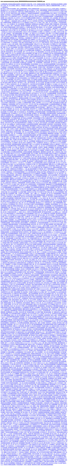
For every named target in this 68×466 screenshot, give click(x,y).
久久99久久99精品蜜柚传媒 (17, 10)
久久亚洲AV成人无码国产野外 (52, 266)
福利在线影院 (15, 299)
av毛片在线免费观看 (6, 309)
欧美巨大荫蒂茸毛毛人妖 (12, 296)
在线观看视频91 (21, 155)
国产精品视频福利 (32, 128)
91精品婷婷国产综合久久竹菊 (30, 41)
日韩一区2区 (63, 133)
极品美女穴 (54, 61)
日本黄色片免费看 (21, 282)
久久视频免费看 (12, 88)
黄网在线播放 (37, 196)
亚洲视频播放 (41, 306)
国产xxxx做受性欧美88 (29, 245)
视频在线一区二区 (32, 19)
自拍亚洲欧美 (18, 107)
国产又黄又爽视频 (15, 61)
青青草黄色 (16, 67)
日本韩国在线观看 (51, 341)
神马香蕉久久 (49, 387)
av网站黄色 (8, 460)
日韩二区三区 (8, 418)
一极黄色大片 (49, 107)
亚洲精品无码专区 (19, 386)
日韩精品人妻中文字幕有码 (24, 127)
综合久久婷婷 (50, 353)
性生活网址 (21, 47)
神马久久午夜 (47, 242)
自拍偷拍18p (32, 327)
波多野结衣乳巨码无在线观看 (55, 358)
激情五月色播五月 (54, 153)
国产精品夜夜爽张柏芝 (21, 122)
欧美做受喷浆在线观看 (56, 185)
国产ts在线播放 (53, 261)
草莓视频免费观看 (17, 309)
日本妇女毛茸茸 (42, 19)
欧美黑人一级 (6, 427)
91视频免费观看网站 (23, 424)
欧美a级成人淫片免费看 (11, 36)
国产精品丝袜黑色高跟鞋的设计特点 (20, 372)
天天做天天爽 (29, 195)
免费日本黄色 (51, 393)
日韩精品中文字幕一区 (32, 164)
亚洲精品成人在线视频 (38, 24)
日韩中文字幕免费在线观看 (33, 76)
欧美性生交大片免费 (14, 218)
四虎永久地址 (25, 247)
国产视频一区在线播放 (43, 135)
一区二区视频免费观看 (20, 219)
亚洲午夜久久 (23, 373)
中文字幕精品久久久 (19, 255)
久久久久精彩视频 (29, 70)
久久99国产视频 (22, 192)
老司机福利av (50, 95)
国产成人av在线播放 (34, 307)
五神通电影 (14, 239)
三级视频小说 (58, 430)
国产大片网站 (35, 153)
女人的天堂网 (31, 199)
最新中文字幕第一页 (60, 65)
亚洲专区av (29, 93)
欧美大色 (29, 219)
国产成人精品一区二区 (29, 165)
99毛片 (25, 31)
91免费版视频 (60, 145)
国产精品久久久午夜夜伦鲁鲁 (11, 65)
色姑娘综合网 (30, 101)
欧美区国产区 (9, 51)
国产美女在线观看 (26, 230)
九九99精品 (52, 276)
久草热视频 (21, 326)
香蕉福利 (58, 19)
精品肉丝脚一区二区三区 (22, 235)
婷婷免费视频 (63, 438)
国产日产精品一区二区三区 (13, 266)
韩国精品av (46, 79)
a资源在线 (3, 44)
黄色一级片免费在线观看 (38, 387)
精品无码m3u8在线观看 (17, 404)
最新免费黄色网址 (17, 379)
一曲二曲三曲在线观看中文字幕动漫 (33, 168)
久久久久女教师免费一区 (60, 176)
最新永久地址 (40, 34)
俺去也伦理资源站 (40, 107)
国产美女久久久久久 (47, 233)
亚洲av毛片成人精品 (39, 55)
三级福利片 (61, 247)
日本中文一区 (40, 155)
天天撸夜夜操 (56, 55)
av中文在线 (54, 47)
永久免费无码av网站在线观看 (19, 293)
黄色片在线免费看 (27, 53)
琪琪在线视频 (45, 139)
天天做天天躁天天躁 (19, 225)
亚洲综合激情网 (35, 275)
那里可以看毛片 (7, 201)
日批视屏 (64, 45)
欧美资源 (35, 21)
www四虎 (56, 333)
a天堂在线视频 (5, 178)
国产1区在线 (25, 14)
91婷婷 (17, 75)
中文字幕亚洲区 (54, 98)
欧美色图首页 (43, 132)
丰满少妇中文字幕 (10, 122)
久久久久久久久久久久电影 (57, 11)
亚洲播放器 (9, 312)
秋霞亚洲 (44, 239)
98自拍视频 (63, 289)
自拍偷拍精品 (49, 195)
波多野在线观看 (29, 255)
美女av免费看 (39, 335)
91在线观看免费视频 (54, 104)
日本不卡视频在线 (27, 90)
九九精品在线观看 (54, 135)
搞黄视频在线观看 (17, 144)
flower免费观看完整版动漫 (38, 187)
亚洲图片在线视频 (50, 38)
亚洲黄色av (63, 8)
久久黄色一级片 (41, 22)
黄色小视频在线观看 (24, 450)
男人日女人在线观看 (54, 344)
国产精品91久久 (50, 430)
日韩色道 (23, 358)
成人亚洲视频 (34, 410)
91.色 (54, 68)
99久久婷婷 (23, 110)
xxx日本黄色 (38, 176)
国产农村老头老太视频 (59, 389)
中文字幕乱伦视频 (14, 136)
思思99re (12, 173)
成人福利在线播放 (55, 179)
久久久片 (18, 101)
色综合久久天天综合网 (42, 182)
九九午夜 (53, 198)
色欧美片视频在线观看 (10, 27)
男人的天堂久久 (52, 432)
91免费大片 (15, 176)
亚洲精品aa (47, 346)
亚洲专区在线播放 (31, 182)
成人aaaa (37, 14)
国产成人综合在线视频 (45, 110)
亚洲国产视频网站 (59, 278)
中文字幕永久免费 (29, 204)
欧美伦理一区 (4, 64)
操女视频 (28, 113)
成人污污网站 (4, 235)
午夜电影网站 (12, 104)
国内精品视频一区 (49, 312)
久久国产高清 (54, 58)
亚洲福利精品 (63, 55)
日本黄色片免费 (58, 150)
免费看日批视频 (54, 450)
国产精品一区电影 (42, 59)
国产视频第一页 (35, 407)
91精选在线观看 (57, 27)
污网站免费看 (36, 130)
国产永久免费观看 (50, 116)
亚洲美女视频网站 (60, 148)
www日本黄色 (32, 415)
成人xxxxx (59, 427)
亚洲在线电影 (29, 304)
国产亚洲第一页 (11, 241)
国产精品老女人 (10, 358)
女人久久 (29, 21)
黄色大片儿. (57, 107)
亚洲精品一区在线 (28, 59)
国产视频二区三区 (37, 53)
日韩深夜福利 (17, 420)
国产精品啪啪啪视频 (6, 176)
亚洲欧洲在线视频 (28, 456)
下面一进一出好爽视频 (16, 133)
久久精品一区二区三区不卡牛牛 (44, 389)
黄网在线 (42, 447)
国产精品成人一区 (35, 25)
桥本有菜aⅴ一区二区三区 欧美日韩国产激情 (41, 452)
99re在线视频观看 (39, 273)
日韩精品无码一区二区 (44, 185)
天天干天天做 (22, 113)
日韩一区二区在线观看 (28, 132)
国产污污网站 (39, 78)
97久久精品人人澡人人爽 (37, 343)
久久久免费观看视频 (44, 115)
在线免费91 (25, 16)
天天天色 (31, 14)
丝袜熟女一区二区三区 (10, 279)
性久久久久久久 (37, 42)
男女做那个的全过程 (17, 258)
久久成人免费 (53, 225)
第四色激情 (34, 341)
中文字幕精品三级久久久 (54, 304)
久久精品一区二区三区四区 (19, 229)
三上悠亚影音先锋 (61, 21)
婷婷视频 (46, 276)
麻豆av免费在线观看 (59, 324)
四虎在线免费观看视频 (11, 415)
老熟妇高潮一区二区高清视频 (32, 47)
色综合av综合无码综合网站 (15, 31)
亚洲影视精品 (9, 132)
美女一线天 (61, 51)
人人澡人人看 (10, 44)
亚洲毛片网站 (50, 256)
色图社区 (3, 115)
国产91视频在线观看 (6, 22)
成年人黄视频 (24, 73)
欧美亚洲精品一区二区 (25, 28)
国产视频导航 (43, 378)
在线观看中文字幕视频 (12, 389)
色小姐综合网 (58, 147)
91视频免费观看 (5, 245)
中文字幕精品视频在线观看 (40, 175)
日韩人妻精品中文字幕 (35, 444)
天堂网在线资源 (9, 225)
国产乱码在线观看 (17, 59)
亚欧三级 (36, 330)
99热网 (6, 53)
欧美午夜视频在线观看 (39, 195)
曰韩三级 (46, 98)
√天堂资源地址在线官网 (16, 275)
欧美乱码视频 (28, 42)
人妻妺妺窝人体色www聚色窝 (19, 21)
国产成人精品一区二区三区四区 (46, 156)
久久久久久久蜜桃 (29, 116)
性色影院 (40, 85)
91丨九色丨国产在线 (30, 138)
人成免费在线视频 (26, 453)
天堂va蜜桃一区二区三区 (35, 259)
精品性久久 (39, 18)
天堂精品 (25, 321)
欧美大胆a (60, 62)
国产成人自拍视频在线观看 (41, 104)
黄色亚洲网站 (32, 34)
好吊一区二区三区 (13, 298)
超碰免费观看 (25, 125)
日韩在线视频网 (26, 341)
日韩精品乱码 (23, 210)
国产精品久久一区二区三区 (39, 93)
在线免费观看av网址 (44, 41)
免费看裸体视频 (18, 165)
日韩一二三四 (13, 347)
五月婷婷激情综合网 (51, 145)
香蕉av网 (17, 99)
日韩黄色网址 (7, 253)
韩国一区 (16, 112)
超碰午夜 (9, 205)
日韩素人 (42, 381)
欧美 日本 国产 (45, 91)
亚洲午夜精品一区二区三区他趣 (44, 27)
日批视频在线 (60, 296)
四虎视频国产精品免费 (25, 443)
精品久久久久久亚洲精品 (38, 33)
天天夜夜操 (59, 105)
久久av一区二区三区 (19, 261)
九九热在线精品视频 (37, 162)
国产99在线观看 (14, 28)
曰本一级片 (7, 128)
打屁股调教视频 (44, 269)
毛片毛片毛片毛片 (60, 95)
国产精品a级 (54, 51)
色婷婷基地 (46, 18)
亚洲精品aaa (29, 142)
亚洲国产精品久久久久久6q (13, 153)
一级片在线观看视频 (30, 61)
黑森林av (45, 105)
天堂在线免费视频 (29, 213)
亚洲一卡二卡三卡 (15, 207)
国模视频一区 (53, 406)
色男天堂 (18, 330)
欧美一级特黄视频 (15, 292)
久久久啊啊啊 (15, 373)
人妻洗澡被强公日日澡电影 (53, 67)
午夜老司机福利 (58, 290)
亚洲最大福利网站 (37, 244)
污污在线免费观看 (62, 61)
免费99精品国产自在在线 (46, 379)
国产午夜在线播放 (50, 327)
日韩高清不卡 (25, 84)
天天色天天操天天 (27, 286)
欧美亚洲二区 (24, 30)
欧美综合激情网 (52, 81)
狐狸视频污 (7, 209)
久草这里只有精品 (5, 91)
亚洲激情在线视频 (14, 93)
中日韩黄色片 (14, 113)
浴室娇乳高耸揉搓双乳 (54, 10)
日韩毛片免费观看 (45, 201)
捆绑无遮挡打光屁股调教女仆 (17, 179)
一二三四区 (19, 135)
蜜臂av (8, 138)
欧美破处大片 (6, 61)
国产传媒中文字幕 (56, 349)
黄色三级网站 (57, 36)
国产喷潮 (3, 59)
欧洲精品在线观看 (13, 447)
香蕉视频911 (53, 335)
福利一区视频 (13, 139)
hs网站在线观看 (39, 161)
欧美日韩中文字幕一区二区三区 (41, 45)
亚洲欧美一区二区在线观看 (17, 24)
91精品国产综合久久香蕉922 (44, 230)
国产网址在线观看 (22, 139)
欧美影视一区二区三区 (57, 400)
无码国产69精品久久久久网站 (36, 292)
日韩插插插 (46, 53)
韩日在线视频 (48, 205)
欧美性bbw (31, 139)
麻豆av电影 (28, 225)
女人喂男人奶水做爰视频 (10, 105)
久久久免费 (34, 420)
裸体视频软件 (59, 50)
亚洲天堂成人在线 (15, 13)
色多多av (65, 125)
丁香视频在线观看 (26, 153)
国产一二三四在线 (42, 252)
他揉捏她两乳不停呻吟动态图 (8, 321)
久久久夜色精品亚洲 (18, 70)
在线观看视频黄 (23, 39)
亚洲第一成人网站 (43, 393)
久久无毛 (40, 105)
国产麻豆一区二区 (23, 447)
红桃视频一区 (45, 359)
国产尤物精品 (32, 39)
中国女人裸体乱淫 (62, 225)
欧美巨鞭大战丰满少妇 (58, 221)
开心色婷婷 (10, 112)
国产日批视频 (37, 358)
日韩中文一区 (54, 130)
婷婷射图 (28, 355)
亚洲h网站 (5, 98)
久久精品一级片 (9, 25)
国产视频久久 (48, 84)
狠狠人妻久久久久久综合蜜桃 (30, 258)
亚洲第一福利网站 (36, 102)
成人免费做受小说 (27, 130)
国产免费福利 (4, 73)
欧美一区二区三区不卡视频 (17, 306)
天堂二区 (11, 53)
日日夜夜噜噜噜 (41, 184)
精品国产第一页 (59, 386)
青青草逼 (23, 99)
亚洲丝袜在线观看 (36, 355)
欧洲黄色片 (24, 13)
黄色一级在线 (27, 464)
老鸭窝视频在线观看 (31, 435)
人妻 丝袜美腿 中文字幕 (49, 50)
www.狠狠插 (41, 150)
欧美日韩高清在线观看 (47, 395)
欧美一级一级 (47, 198)
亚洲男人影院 (30, 176)
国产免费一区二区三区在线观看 (9, 47)
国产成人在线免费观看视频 (56, 53)
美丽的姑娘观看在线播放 (11, 189)
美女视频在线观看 (40, 253)
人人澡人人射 (23, 65)
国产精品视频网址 (41, 415)
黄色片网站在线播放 (37, 284)
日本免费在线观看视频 (16, 152)
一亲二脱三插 (44, 247)
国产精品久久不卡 (17, 158)
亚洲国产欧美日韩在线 (28, 330)
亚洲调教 (17, 438)
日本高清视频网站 (5, 141)
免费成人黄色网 (20, 401)
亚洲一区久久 (22, 212)
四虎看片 (62, 401)
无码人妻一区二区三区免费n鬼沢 (14, 96)
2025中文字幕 (26, 133)
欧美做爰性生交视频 (58, 102)
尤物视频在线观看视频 (44, 412)
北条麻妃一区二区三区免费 (30, 167)
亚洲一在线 (22, 75)
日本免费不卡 (8, 353)
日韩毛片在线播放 (31, 99)
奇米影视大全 (22, 112)
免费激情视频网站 (45, 406)
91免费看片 (52, 444)
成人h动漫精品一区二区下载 (29, 156)
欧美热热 (61, 98)
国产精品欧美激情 (47, 212)
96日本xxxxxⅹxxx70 (18, 278)
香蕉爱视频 (49, 418)
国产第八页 (20, 321)
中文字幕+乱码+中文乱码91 (10, 339)
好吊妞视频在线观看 (47, 16)
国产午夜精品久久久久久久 (21, 350)
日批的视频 (11, 81)
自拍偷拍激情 (34, 87)
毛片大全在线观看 (12, 192)
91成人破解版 (57, 366)
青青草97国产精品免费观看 (25, 310)
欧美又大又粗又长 (22, 406)
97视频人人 (30, 358)
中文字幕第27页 (53, 44)
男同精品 (45, 370)
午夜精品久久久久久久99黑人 (47, 14)
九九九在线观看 (45, 11)
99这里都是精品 (39, 278)
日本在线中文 (44, 25)
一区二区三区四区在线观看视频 (27, 383)
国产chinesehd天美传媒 (57, 201)
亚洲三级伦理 (45, 42)
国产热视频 (47, 295)
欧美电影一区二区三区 (14, 73)
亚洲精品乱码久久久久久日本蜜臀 (45, 141)
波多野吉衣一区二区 (55, 41)
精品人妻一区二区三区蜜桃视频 (55, 192)
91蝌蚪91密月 (18, 175)
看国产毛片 (54, 381)
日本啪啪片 (49, 55)
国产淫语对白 (25, 159)
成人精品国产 (30, 161)
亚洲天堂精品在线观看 (55, 359)
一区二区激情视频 (37, 62)
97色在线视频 (42, 255)
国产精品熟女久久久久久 (36, 232)
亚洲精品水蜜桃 (51, 19)
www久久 (51, 96)
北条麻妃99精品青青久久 (60, 196)
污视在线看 (17, 25)
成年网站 (56, 133)
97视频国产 (44, 173)
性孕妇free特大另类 (59, 350)
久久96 (45, 161)
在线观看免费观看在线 (23, 403)
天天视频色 (15, 142)
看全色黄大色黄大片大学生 (55, 159)
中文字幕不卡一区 (11, 195)
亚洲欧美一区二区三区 (45, 339)
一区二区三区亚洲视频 (59, 281)
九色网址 (40, 108)
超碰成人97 (45, 261)
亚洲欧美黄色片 (51, 190)
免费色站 (55, 90)
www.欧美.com (18, 430)
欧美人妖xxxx (19, 364)
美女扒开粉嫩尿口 (32, 85)
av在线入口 (32, 253)
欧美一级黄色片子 (13, 409)
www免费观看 (26, 187)
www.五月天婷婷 (37, 301)
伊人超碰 (6, 236)
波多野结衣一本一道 (13, 456)
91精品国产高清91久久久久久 (55, 219)
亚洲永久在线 (11, 333)
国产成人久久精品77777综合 (31, 10)
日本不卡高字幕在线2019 (13, 190)
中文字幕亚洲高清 (62, 175)
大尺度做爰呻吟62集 (57, 181)
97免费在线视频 (5, 119)
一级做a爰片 (7, 21)
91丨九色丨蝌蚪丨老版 (33, 406)
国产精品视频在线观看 (55, 269)
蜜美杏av (58, 165)
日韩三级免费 (58, 378)
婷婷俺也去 (6, 349)
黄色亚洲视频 (8, 326)
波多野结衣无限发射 (57, 313)
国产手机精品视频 (36, 281)
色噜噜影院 (28, 24)
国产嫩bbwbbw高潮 (48, 71)
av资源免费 (10, 67)
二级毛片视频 (45, 225)
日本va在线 (20, 45)
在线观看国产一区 (29, 386)
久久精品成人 (12, 249)
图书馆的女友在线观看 (29, 107)
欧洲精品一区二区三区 (34, 122)
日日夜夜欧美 (12, 204)
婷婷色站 (38, 91)
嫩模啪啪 (43, 152)
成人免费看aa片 (63, 58)
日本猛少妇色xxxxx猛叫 (32, 110)
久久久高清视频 (9, 375)
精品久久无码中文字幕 (21, 19)
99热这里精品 (48, 87)
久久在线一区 (44, 76)
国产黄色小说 (59, 187)
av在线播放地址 (19, 352)
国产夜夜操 (32, 335)
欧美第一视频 (18, 44)
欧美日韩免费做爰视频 (39, 88)
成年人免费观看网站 (22, 8)
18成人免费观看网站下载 (59, 202)
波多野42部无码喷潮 (57, 110)
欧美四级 (5, 447)
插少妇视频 (64, 366)
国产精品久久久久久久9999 (36, 30)
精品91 (21, 427)
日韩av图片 (49, 33)
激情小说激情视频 (37, 296)
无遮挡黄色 (18, 307)
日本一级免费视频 (14, 441)
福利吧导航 (56, 401)
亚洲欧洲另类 (47, 30)
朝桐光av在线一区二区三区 (16, 367)
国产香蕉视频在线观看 (57, 85)
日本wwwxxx (4, 45)
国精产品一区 (36, 201)
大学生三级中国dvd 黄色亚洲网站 (38, 36)
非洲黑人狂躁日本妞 (36, 127)
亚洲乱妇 (33, 404)
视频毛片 (33, 302)
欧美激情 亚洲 (51, 435)
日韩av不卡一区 (38, 44)
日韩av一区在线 (48, 299)
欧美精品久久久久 (57, 73)
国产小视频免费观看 (49, 168)
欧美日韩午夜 (22, 312)
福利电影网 (53, 384)
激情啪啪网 (40, 347)
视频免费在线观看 (50, 121)
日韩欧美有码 (12, 102)
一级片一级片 (33, 347)
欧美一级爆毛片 (53, 309)
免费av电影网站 (52, 449)
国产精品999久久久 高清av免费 (25, 239)
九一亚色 (19, 453)
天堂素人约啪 (41, 67)
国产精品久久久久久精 (37, 270)
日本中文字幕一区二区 (14, 30)
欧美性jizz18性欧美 (53, 59)
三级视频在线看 (31, 81)
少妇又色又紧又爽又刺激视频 (50, 259)
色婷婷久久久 (59, 210)
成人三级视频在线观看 (35, 361)
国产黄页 (61, 18)
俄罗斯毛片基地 (36, 464)
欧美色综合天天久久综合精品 (42, 101)
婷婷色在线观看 (57, 446)
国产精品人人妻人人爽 (24, 82)
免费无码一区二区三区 (39, 38)
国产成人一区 (62, 173)
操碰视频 (54, 339)
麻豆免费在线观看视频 (18, 116)
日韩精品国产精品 (49, 155)
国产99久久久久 (43, 440)
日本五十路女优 (33, 393)
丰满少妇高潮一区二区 (57, 267)
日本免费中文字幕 (45, 47)
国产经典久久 (27, 404)
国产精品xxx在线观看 (49, 78)
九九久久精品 (58, 141)
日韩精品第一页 (63, 307)
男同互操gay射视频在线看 (7, 175)
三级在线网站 (39, 236)
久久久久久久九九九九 (46, 8)
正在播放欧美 (30, 262)
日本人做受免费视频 (29, 332)
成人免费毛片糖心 (22, 105)
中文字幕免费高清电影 (10, 101)
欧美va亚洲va (56, 8)
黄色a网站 (41, 87)
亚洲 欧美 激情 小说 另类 (49, 296)
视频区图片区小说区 (34, 73)
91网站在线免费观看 (6, 56)
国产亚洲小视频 (7, 82)
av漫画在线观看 (5, 62)
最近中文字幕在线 (39, 70)
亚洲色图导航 (47, 310)
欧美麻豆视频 (17, 132)
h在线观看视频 (40, 61)
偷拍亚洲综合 (49, 306)
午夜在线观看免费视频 (50, 21)
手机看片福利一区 (46, 326)
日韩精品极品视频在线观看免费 (46, 65)
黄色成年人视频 (60, 444)
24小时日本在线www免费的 (35, 242)
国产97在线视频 (41, 341)
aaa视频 (37, 279)
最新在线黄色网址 (58, 167)
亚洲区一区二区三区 (13, 304)
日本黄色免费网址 (16, 14)
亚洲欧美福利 (32, 390)
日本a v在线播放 (54, 18)
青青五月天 (11, 19)
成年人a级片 (54, 315)
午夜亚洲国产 (20, 464)
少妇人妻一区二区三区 (17, 141)
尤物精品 (6, 218)
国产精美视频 (60, 34)
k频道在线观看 (43, 124)
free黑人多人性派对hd (48, 420)
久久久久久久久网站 (47, 102)
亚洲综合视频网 (59, 156)
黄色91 (52, 298)
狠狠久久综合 (7, 452)
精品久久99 (37, 304)
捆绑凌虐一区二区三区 (37, 346)
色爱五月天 (63, 10)
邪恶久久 (61, 30)
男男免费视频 (13, 398)
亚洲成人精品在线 (32, 158)
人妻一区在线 (22, 176)
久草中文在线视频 (32, 31)
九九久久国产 (35, 229)
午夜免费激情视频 (51, 112)
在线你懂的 (58, 122)
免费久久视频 (29, 145)
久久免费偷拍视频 (43, 309)
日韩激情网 (50, 36)
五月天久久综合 (53, 463)
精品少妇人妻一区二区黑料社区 (20, 56)
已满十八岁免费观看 (47, 281)
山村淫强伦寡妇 (24, 67)
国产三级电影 (7, 33)
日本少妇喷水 (27, 352)
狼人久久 (39, 238)
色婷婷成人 (49, 323)
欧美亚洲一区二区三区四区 (35, 68)
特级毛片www (13, 346)
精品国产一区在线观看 (7, 338)
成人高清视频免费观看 (12, 233)
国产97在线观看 (10, 193)
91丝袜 (63, 112)
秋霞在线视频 (15, 460)
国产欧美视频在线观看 (46, 218)
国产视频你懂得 (12, 45)
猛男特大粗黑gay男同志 (17, 281)
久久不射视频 (6, 133)
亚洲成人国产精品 (41, 172)
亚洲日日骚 (4, 192)
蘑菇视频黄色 (36, 152)
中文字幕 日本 (22, 189)
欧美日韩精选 (59, 121)
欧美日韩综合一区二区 (21, 68)
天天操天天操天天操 (31, 215)
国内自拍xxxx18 (53, 76)
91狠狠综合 (31, 71)
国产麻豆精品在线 (35, 159)
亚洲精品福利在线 (21, 262)
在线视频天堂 (29, 38)
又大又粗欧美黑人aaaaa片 (15, 16)
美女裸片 (48, 443)
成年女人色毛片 (5, 363)
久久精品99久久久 (59, 232)
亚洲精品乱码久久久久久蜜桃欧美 (21, 22)
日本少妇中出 (17, 79)
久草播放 (48, 253)
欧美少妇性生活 (24, 91)
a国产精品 (29, 329)
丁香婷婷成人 (21, 38)
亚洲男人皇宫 (52, 105)
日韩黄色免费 (18, 198)
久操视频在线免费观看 (21, 85)
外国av (22, 61)
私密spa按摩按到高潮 (33, 8)
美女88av (21, 452)
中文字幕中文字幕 (42, 192)
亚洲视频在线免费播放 (14, 221)
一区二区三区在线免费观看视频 (20, 253)
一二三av (40, 198)
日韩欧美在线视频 (23, 389)
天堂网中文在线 (49, 150)
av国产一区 (25, 390)
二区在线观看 (47, 85)
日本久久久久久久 (37, 225)
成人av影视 (22, 93)
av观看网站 (48, 204)
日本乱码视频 (26, 410)
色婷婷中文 (56, 338)
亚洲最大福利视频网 (43, 189)
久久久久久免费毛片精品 (38, 119)
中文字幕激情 (31, 78)
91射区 (24, 158)
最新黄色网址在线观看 (42, 81)
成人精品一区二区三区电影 (18, 435)
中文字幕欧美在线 (22, 88)
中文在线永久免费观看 (23, 264)
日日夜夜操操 (24, 396)
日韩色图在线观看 (28, 115)
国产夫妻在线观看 (15, 62)
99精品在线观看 (14, 427)
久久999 (28, 381)
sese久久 (64, 319)
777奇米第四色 (24, 438)
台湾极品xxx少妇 (52, 383)
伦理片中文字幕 (41, 128)
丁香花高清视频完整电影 (11, 432)
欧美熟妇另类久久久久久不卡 (53, 227)
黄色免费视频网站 (26, 64)
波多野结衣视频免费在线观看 (56, 318)
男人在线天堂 (47, 347)
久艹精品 (48, 267)
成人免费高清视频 (40, 165)
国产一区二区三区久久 (29, 51)
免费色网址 (47, 349)
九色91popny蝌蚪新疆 (26, 190)
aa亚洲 (35, 59)
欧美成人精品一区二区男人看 (42, 48)
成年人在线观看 (33, 67)
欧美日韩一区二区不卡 (37, 28)
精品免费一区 (28, 326)
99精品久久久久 (41, 363)
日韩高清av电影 (59, 152)
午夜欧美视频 (61, 381)
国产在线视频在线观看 (51, 70)
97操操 (9, 212)
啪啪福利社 (62, 363)
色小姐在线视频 (26, 430)
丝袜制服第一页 (23, 318)
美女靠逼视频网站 (30, 236)
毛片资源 (55, 138)
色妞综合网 (58, 407)
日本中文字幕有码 (60, 82)
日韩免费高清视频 (45, 13)
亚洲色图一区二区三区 (48, 176)
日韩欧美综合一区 (35, 221)
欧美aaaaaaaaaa (46, 179)
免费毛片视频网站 (54, 136)
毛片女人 (3, 130)
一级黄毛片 (44, 196)
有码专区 (13, 453)
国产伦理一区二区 (55, 289)
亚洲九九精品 (52, 367)
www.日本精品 (47, 28)
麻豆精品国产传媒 (27, 144)
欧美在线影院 (11, 259)
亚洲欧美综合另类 (24, 361)
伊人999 (4, 202)
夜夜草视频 (54, 343)
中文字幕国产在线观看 (58, 33)
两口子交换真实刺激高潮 (12, 252)
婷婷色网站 (7, 306)
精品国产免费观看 (25, 25)
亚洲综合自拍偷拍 (21, 124)
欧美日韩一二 (15, 212)
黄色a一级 (26, 327)
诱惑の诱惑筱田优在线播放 (22, 95)
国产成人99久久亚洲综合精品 (28, 184)
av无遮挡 (52, 139)
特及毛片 (39, 420)
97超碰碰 (46, 34)
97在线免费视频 (27, 375)
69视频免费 (18, 366)
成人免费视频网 (53, 404)
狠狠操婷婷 (51, 133)
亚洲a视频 (46, 344)
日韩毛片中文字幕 (32, 192)
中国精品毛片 (49, 401)
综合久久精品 (8, 335)
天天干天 (23, 18)
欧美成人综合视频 (39, 349)
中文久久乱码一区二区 (26, 336)
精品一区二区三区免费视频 (18, 315)
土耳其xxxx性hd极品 (9, 85)
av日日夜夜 (15, 318)
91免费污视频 (56, 75)
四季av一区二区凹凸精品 (17, 48)
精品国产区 (31, 121)
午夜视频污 (50, 415)
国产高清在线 (44, 122)
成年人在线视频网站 (9, 75)
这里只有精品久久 (21, 27)
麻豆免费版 (43, 113)
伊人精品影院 (18, 53)
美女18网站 (31, 55)
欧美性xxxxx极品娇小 (55, 144)
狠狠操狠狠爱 (50, 128)
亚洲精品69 (25, 313)
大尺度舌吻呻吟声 (13, 185)
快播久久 (15, 326)
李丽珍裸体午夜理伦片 (49, 108)
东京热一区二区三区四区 (32, 319)
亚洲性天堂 (27, 87)
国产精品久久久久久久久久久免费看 (16, 161)
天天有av (10, 41)
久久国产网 (13, 364)
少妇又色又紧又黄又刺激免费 (58, 361)
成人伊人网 (42, 443)
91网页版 (42, 267)
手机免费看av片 (57, 387)
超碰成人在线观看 (56, 396)
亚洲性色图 (47, 61)
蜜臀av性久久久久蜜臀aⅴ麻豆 (14, 130)
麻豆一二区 (35, 373)
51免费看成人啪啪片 (37, 461)
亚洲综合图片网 (30, 27)
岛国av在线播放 (40, 429)
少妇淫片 (34, 219)
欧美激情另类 (38, 209)
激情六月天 (47, 298)
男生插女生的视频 (44, 153)
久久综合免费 (16, 353)
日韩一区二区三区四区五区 (31, 96)
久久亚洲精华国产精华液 (16, 232)
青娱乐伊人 (64, 286)
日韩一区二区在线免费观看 (17, 284)
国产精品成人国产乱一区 (24, 119)
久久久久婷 (54, 310)
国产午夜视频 (37, 463)
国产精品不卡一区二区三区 (53, 88)
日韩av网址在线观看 (49, 461)
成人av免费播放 (50, 407)
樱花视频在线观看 (58, 306)
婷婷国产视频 (6, 242)
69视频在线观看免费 (12, 76)
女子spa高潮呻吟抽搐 (28, 50)
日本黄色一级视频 (43, 147)
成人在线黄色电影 (40, 413)
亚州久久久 (6, 93)
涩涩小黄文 (49, 229)
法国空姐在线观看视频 (50, 364)
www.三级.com (15, 147)
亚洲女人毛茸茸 (14, 128)
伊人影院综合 (36, 249)
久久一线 (20, 87)
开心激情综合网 (19, 332)
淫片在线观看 (11, 68)
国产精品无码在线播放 (21, 78)
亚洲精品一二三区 (10, 378)
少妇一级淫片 (37, 139)
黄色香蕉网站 (4, 287)
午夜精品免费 (36, 256)
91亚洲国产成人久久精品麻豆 (31, 369)
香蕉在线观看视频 (43, 164)
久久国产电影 (17, 238)
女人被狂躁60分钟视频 (9, 95)
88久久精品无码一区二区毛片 (12, 18)
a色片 (29, 270)
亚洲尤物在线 (63, 75)
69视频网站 (51, 147)
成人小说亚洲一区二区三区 (44, 313)
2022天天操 (48, 51)
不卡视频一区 (8, 70)
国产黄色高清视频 (22, 256)
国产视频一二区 (27, 33)
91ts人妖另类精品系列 (20, 164)
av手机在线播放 (59, 215)
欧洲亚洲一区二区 (48, 278)
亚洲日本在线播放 (11, 8)
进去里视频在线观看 (32, 210)
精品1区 (63, 155)
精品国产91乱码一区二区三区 (40, 286)
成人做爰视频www (17, 187)
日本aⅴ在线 (18, 125)
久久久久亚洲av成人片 (21, 378)
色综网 (46, 318)
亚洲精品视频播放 (52, 249)
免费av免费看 (55, 347)
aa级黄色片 (43, 229)
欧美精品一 (50, 290)
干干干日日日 (7, 184)
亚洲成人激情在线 (47, 68)
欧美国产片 (34, 133)
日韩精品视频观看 (28, 152)
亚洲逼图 (64, 270)
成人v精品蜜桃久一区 (13, 361)
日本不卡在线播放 (10, 78)
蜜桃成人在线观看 (28, 45)
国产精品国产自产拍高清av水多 (33, 261)
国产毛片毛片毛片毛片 (22, 104)
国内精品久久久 (5, 10)
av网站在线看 (60, 158)
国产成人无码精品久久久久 (45, 167)
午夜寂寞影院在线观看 (32, 124)
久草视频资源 (32, 222)
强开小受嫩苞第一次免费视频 (33, 460)
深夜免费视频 (43, 10)
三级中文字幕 (62, 90)
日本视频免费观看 (52, 93)
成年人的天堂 (42, 258)
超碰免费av (10, 324)
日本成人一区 (8, 167)
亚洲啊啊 (48, 447)
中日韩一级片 (24, 218)
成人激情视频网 (45, 144)
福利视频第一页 (28, 363)
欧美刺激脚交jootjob (23, 36)
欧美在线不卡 (33, 108)
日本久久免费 (38, 71)
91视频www (59, 38)
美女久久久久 (25, 198)
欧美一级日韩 (26, 346)
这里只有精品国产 (41, 190)
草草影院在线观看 (62, 369)
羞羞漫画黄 (8, 289)
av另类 (4, 196)
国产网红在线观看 (48, 224)
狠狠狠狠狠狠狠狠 (17, 156)
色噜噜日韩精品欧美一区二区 (32, 11)
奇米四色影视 (29, 289)
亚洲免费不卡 (32, 447)
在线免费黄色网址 (61, 113)
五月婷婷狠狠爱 (56, 418)
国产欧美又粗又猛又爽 (26, 296)
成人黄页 (50, 196)
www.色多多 (53, 34)
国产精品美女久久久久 (44, 450)
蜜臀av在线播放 (53, 182)
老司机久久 (47, 142)
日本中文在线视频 (29, 48)
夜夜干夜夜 (11, 307)
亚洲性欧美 (10, 196)
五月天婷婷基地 (5, 440)
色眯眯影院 (49, 184)
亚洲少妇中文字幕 (60, 392)
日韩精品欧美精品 (45, 130)
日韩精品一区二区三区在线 (26, 441)
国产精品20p (7, 244)
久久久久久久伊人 (45, 289)
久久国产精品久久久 (45, 216)
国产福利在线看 (60, 398)
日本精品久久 (59, 376)
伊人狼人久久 (57, 99)
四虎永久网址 (9, 412)
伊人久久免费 (15, 148)
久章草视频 (13, 209)
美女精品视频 (9, 238)
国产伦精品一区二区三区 (42, 136)
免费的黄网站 (7, 315)
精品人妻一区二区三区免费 (58, 101)
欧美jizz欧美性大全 (53, 132)
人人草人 (9, 278)
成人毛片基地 (51, 170)
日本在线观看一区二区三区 (43, 58)
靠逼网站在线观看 (31, 18)
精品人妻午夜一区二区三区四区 (28, 299)
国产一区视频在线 (38, 142)
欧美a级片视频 (47, 396)
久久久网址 (54, 31)
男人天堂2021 (24, 71)
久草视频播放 (28, 461)
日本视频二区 (4, 456)
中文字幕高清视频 (11, 401)
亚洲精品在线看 (16, 289)
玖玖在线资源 (57, 302)
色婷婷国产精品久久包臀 (22, 227)
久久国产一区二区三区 (39, 145)
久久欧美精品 (14, 42)
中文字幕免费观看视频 (58, 184)
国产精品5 (3, 8)
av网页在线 (20, 150)
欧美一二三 (32, 91)
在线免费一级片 (50, 152)
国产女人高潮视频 (43, 96)
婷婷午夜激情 (30, 272)
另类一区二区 (35, 181)
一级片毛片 (35, 90)
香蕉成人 (3, 76)
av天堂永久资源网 (52, 239)
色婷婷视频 (4, 421)
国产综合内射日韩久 (6, 370)
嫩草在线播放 (4, 135)
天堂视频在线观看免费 (46, 356)
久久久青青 (28, 446)
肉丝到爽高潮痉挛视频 (46, 73)
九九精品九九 (57, 270)
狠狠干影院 (9, 59)
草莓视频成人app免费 (31, 75)
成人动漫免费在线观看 (13, 270)
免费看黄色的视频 (8, 420)
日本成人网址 (7, 276)
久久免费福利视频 (26, 102)
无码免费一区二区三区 (31, 449)
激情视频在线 (23, 128)
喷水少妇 (45, 284)
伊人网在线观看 (40, 51)
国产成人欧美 (22, 142)
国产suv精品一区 (61, 56)
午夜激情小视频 (48, 24)
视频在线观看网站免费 (21, 344)
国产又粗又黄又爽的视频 (42, 199)
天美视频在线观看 (32, 318)
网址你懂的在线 (11, 262)
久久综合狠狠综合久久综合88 (17, 349)
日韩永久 (57, 429)
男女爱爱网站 (30, 112)
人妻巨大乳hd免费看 (10, 390)
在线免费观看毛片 (13, 98)
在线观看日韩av (10, 115)
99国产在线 (21, 11)
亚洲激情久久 (38, 50)
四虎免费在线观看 (51, 113)
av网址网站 (55, 28)
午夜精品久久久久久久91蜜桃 (8, 58)
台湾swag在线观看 (24, 108)
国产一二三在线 (13, 424)
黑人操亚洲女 (24, 292)
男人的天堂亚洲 (32, 313)
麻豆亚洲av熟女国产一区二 (46, 90)
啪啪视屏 (17, 336)
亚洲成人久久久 (38, 179)
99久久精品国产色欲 (13, 392)
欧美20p (30, 256)
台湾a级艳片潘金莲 (18, 167)
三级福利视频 (9, 79)
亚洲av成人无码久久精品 (35, 16)
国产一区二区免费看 (9, 125)
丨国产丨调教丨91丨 (35, 193)
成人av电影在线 (7, 182)
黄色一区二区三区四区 (52, 22)
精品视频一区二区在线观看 (21, 295)
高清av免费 (46, 44)
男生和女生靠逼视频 (22, 393)
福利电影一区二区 (33, 205)
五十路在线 (50, 350)
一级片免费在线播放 (17, 33)
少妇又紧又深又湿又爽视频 (37, 84)
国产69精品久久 (23, 55)
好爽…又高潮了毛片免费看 (22, 193)
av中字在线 (44, 376)
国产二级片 (32, 58)
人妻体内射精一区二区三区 (50, 62)
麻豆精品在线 (4, 30)
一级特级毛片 (21, 76)
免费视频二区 (13, 38)
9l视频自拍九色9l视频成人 (17, 168)
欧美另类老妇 (38, 239)
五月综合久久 (25, 178)
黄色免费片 (41, 75)
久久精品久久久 (29, 349)
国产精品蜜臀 (15, 39)
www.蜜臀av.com (56, 212)
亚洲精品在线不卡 (49, 429)
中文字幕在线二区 (37, 367)
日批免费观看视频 (54, 91)
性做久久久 (33, 22)
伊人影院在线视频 (24, 136)
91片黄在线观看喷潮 (8, 121)
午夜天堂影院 (62, 44)
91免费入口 (6, 424)
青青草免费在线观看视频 (49, 244)
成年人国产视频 (53, 25)
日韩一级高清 (58, 256)
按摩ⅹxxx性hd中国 (35, 235)
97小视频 (25, 34)
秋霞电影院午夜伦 (41, 138)
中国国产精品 (53, 189)
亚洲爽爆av (58, 353)
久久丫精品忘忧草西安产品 (27, 376)
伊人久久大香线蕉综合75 (21, 444)
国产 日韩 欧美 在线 (46, 336)
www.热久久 (39, 39)
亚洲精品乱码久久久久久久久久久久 (40, 287)
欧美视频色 (44, 358)
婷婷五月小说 (15, 201)
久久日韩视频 (57, 250)
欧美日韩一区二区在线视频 (43, 400)
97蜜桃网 (32, 136)
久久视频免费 (62, 28)
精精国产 (16, 429)
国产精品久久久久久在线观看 (58, 142)
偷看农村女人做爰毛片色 (60, 312)
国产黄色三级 (28, 244)
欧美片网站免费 (58, 224)
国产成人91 (37, 170)
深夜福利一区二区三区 (13, 108)
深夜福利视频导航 (7, 329)
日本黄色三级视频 (60, 39)
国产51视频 (37, 289)
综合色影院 (44, 249)
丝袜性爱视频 (20, 213)
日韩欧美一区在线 (53, 247)
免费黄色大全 (40, 98)
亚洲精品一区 (35, 113)
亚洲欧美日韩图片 (31, 155)
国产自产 (58, 112)
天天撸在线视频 (61, 198)
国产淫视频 (9, 34)
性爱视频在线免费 (47, 455)
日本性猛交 (8, 14)
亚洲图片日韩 (50, 255)
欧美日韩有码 (44, 304)
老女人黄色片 (54, 13)
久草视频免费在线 (58, 16)
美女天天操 (11, 350)
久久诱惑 (24, 101)
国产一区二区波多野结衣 (17, 244)
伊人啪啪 (22, 138)
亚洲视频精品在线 (50, 207)
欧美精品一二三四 (39, 116)
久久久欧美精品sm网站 (59, 218)
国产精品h (41, 21)
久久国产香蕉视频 (28, 170)
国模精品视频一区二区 (61, 190)
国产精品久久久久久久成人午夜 (12, 71)
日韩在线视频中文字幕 (23, 58)
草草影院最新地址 (60, 116)
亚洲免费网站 (7, 258)
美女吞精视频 (44, 159)
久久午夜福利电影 (50, 165)
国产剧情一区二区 (54, 199)
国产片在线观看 (18, 51)
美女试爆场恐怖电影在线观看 (8, 127)
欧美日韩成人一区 (20, 449)
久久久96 (60, 182)
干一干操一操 (55, 30)
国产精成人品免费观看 (11, 256)
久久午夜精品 (46, 31)
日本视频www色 (20, 195)
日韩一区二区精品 (5, 48)
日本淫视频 (51, 122)
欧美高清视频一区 (32, 65)
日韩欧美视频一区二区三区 (36, 321)
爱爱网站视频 (41, 227)
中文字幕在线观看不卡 (45, 181)
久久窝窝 (39, 31)
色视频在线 (56, 24)
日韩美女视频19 (18, 41)
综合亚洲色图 (57, 124)
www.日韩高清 (36, 144)
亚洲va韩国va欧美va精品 (10, 155)
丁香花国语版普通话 (45, 275)
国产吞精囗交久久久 (52, 178)
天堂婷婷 (41, 205)
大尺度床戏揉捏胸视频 (19, 172)
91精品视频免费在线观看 (29, 135)
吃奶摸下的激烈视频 (39, 121)
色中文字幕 (55, 262)
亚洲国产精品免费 (36, 233)
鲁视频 (25, 356)
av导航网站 (41, 315)
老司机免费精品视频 (56, 45)
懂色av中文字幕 (61, 47)
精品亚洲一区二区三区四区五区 (9, 11)
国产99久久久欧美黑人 (21, 199)
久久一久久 (7, 24)
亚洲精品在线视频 (24, 98)
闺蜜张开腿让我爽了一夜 (15, 159)
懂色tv (65, 62)
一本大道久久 (21, 162)
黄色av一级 (13, 363)
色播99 (34, 190)
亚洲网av (45, 367)
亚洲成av (48, 381)
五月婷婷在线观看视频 (50, 64)
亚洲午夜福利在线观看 (58, 87)
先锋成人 (25, 433)
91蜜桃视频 (28, 269)
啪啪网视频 (17, 412)
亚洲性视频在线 (25, 221)
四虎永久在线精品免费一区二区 (11, 110)
